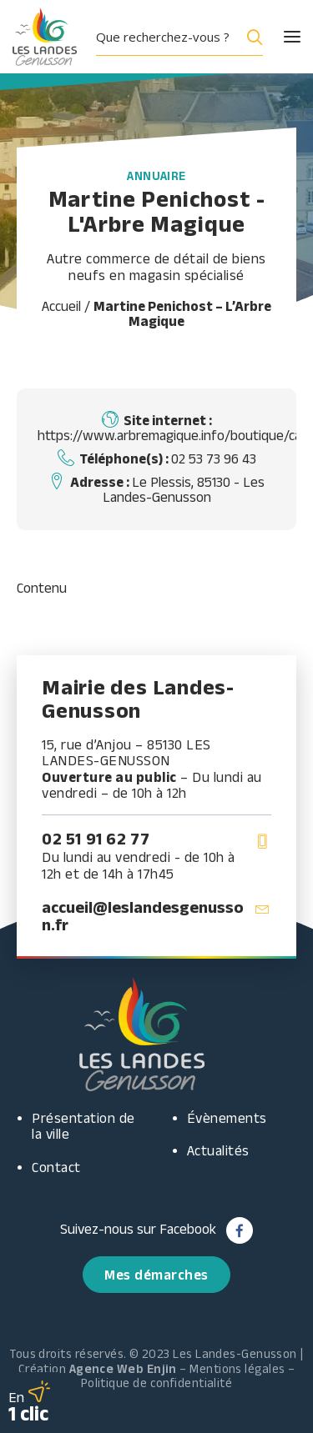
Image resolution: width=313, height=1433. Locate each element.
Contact (56, 1167)
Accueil (61, 305)
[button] (277, 36)
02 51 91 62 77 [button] (95, 838)
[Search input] (165, 36)
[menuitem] (185, 36)
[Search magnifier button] (251, 36)
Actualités (218, 1150)
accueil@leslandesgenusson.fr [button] (143, 916)
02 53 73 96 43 (213, 458)
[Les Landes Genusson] (45, 37)
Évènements (227, 1117)
